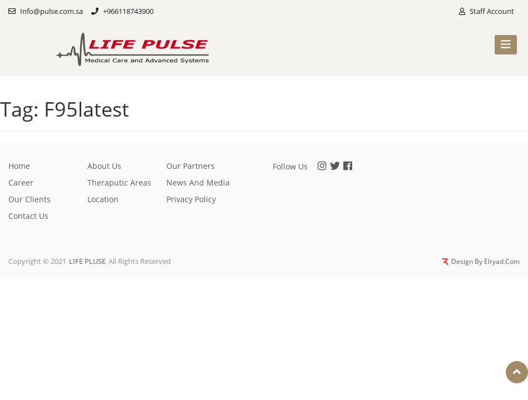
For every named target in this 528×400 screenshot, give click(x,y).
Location (103, 197)
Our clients (29, 197)
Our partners (190, 164)
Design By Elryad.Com (482, 261)
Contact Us (28, 214)
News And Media (198, 181)
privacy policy (191, 197)
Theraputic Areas (119, 181)
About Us (104, 164)
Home (19, 164)
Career (20, 181)
